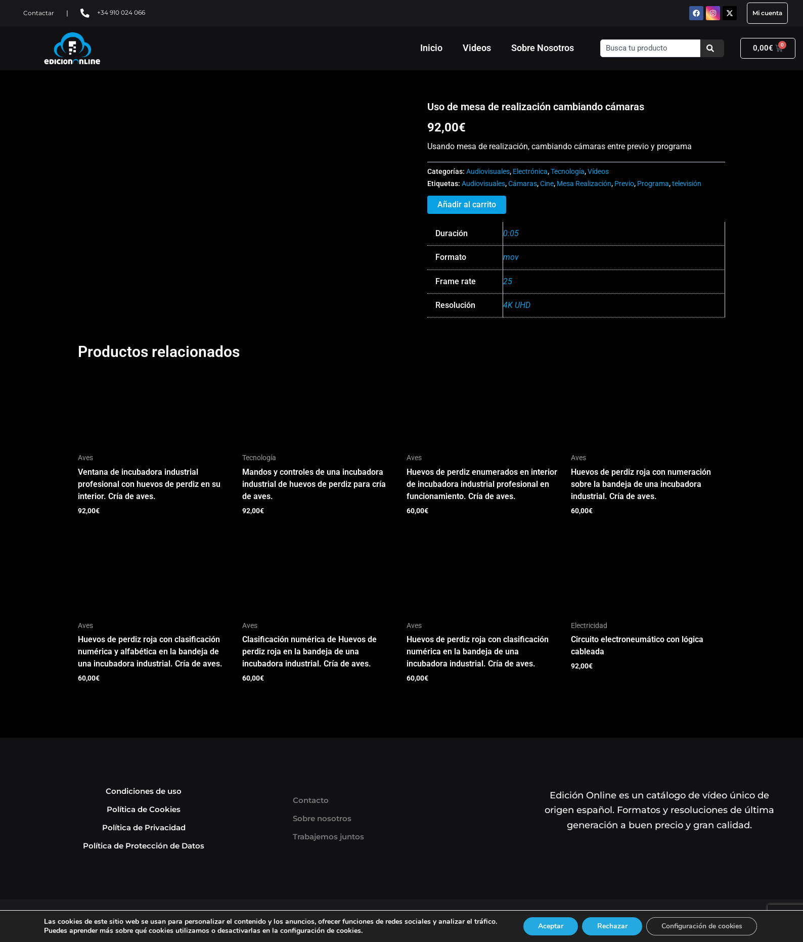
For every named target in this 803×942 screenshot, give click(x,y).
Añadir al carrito (466, 204)
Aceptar (549, 926)
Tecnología (568, 171)
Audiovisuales (488, 171)
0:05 (511, 233)
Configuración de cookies (702, 926)
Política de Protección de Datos (143, 845)
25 (507, 281)
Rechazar (612, 926)
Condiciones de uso (144, 791)
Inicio (431, 47)
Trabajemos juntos (328, 836)
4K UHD (516, 305)
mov (511, 257)
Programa (653, 184)
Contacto (311, 800)
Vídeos (598, 171)
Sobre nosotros (322, 818)
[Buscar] (712, 48)
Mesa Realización (584, 184)
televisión (686, 184)
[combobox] (650, 48)
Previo (624, 184)
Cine (547, 184)
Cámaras (522, 184)
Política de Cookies (144, 809)
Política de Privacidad (144, 827)
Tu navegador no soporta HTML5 (154, 138)
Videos (477, 47)
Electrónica (530, 171)
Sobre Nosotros (542, 47)
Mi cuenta (767, 13)
